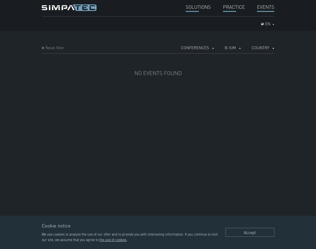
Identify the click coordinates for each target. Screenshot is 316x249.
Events (265, 6)
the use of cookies (113, 239)
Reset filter (54, 47)
